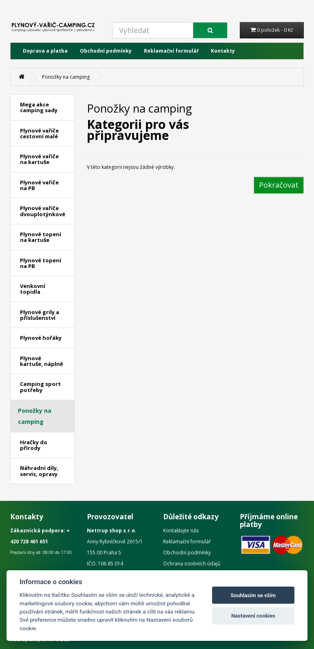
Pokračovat (279, 185)
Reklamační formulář (171, 50)
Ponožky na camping (66, 76)
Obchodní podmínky (106, 50)
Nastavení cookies (253, 616)
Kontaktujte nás (181, 530)
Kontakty (223, 50)
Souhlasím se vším (253, 595)
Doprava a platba (45, 50)
